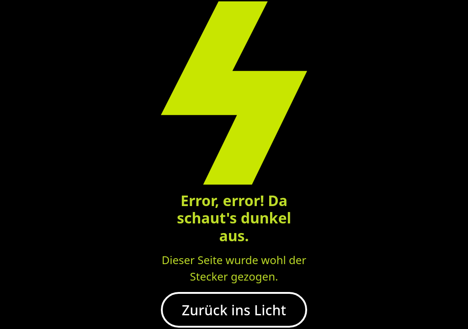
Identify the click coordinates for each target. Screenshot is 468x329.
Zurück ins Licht (234, 310)
